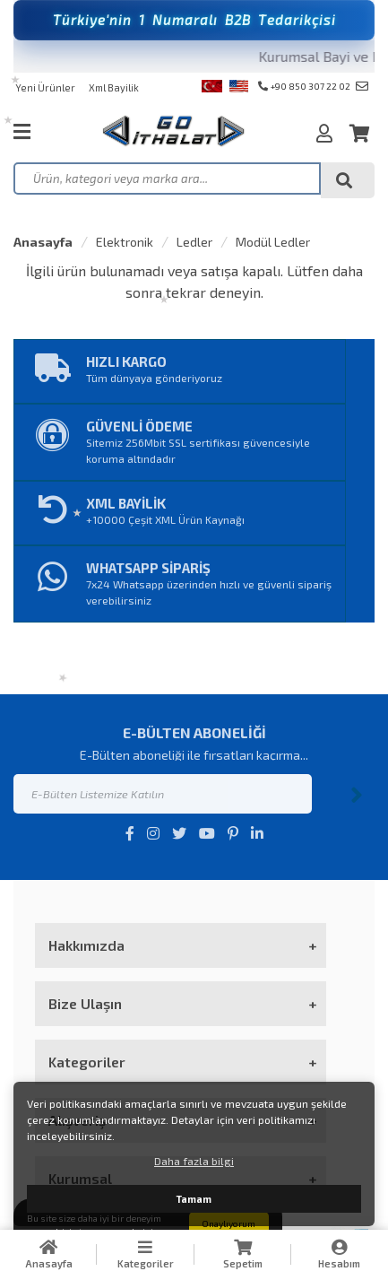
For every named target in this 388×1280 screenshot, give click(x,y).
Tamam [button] (194, 1199)
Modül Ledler (273, 241)
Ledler (194, 241)
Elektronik (124, 241)
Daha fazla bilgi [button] (194, 1160)
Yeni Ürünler (45, 87)
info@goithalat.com (362, 86)
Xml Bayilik (114, 87)
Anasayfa (43, 241)
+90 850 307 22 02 (304, 86)
